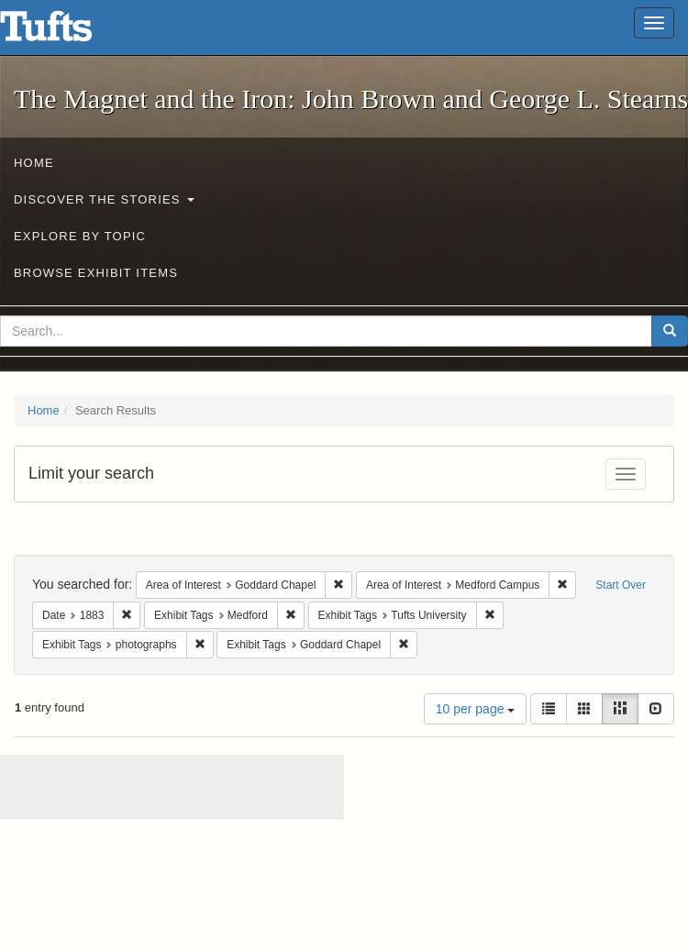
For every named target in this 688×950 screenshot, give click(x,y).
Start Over (620, 585)
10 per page (476, 708)
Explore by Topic (80, 236)
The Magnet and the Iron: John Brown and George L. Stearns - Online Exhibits (69, 32)
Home (34, 163)
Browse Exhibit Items (96, 273)
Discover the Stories (104, 199)
